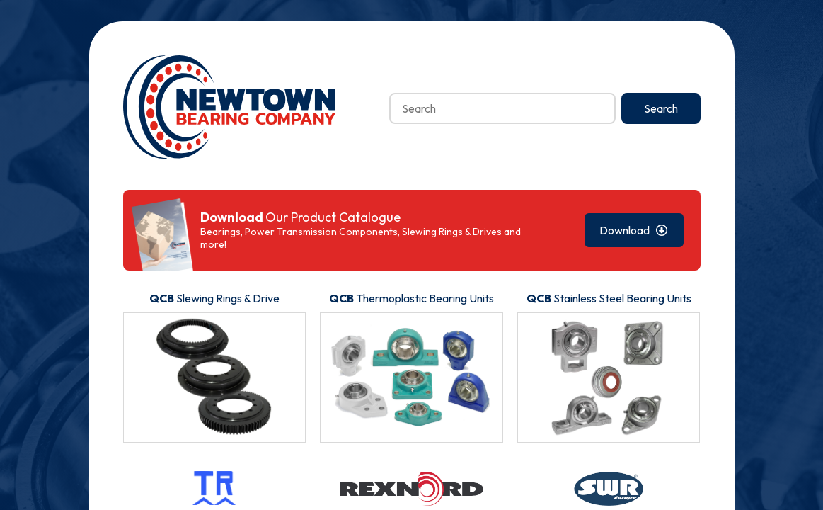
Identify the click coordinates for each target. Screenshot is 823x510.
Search (661, 108)
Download (633, 230)
